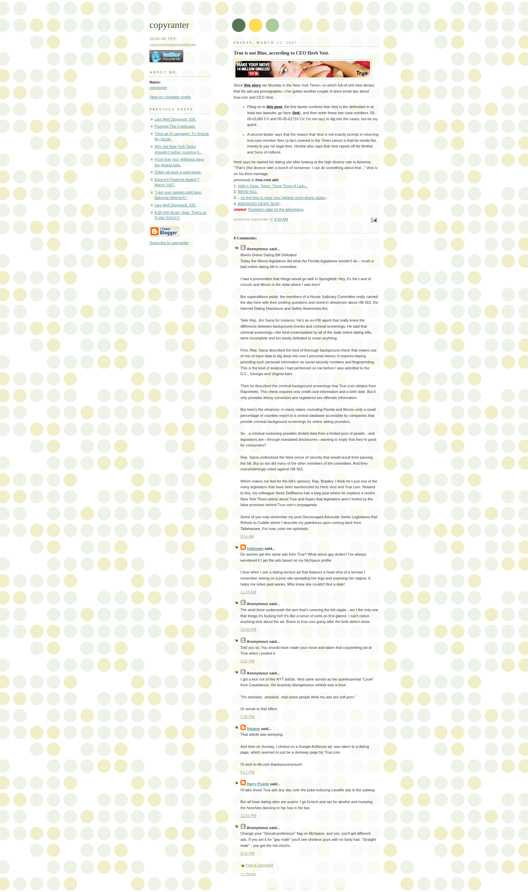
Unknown (255, 549)
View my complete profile (170, 97)
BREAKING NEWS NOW (258, 204)
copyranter (169, 25)
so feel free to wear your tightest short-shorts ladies (283, 198)
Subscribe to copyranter (169, 243)
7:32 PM (247, 717)
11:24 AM (248, 592)
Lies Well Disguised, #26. (175, 119)
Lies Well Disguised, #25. (175, 205)
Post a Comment (259, 865)
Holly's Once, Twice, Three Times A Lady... (273, 186)
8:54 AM (247, 536)
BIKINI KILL (247, 192)
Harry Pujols (258, 784)
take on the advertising (275, 209)
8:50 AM (281, 219)
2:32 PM (247, 661)
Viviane (253, 729)
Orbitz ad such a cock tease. (178, 172)
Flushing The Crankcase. (175, 126)
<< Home (248, 874)
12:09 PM (248, 629)
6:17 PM (247, 772)
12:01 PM (248, 816)
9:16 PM (247, 853)
